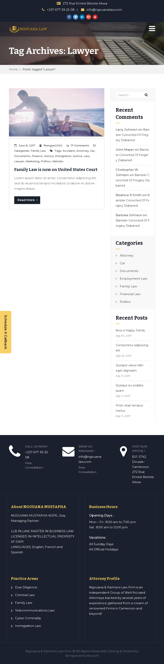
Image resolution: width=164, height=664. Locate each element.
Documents (22, 156)
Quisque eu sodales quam (129, 388)
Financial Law (130, 294)
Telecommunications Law (35, 610)
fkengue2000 (53, 145)
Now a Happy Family (130, 330)
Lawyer (19, 161)
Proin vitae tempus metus (129, 408)
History (49, 156)
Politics (46, 161)
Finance (37, 156)
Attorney (83, 150)
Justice (77, 156)
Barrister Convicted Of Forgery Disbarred (133, 135)
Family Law (38, 150)
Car (92, 150)
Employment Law (133, 278)
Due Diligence (26, 587)
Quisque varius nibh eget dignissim (129, 367)
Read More (27, 200)
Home (13, 69)
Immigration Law (28, 626)
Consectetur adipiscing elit (132, 347)
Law (86, 156)
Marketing (32, 161)
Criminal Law (25, 595)
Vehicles (57, 161)
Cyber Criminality (28, 618)
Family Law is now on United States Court (55, 169)
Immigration (63, 156)
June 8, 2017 (27, 145)
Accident (69, 150)
